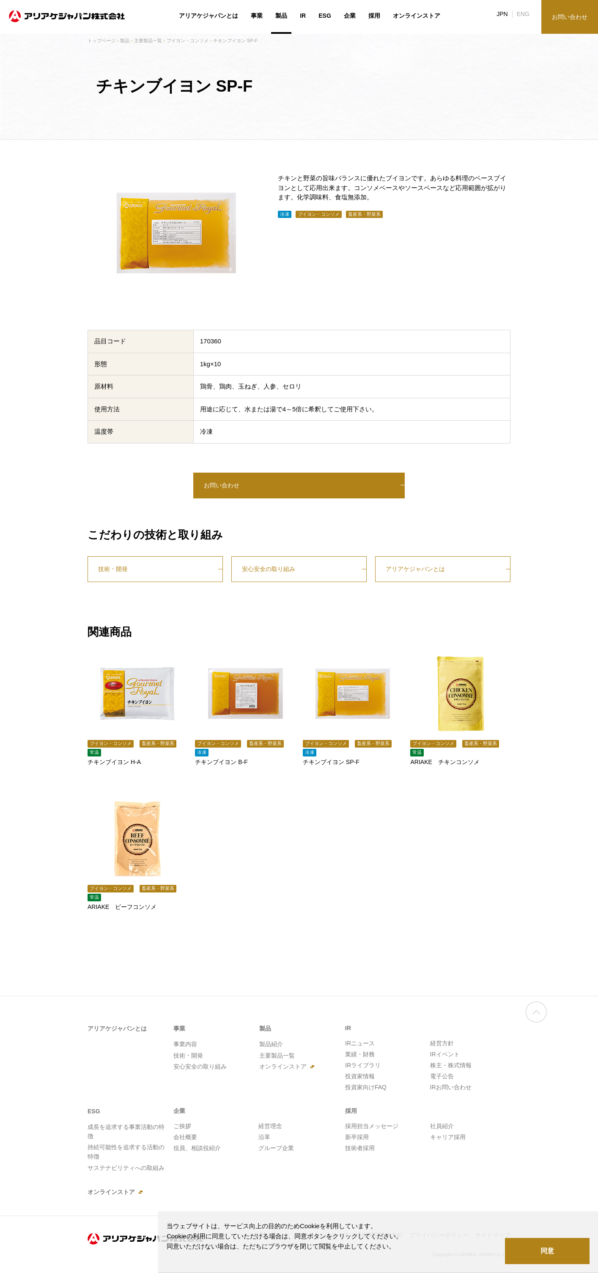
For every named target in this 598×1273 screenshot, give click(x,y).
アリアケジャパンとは (415, 569)
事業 (257, 15)
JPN (502, 14)
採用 (374, 15)
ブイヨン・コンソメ (187, 40)
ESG (324, 15)
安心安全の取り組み (268, 569)
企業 (350, 15)
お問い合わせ (221, 485)
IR (303, 15)
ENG (523, 14)
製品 (124, 40)
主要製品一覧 (148, 40)
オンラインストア (416, 15)
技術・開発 (113, 569)
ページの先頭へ (536, 1019)
